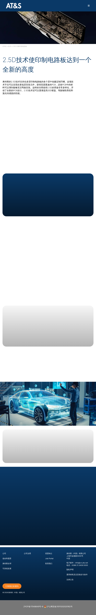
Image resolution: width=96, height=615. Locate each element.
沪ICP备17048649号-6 (33, 606)
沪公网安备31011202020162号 (58, 606)
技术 (9, 46)
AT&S (4, 46)
